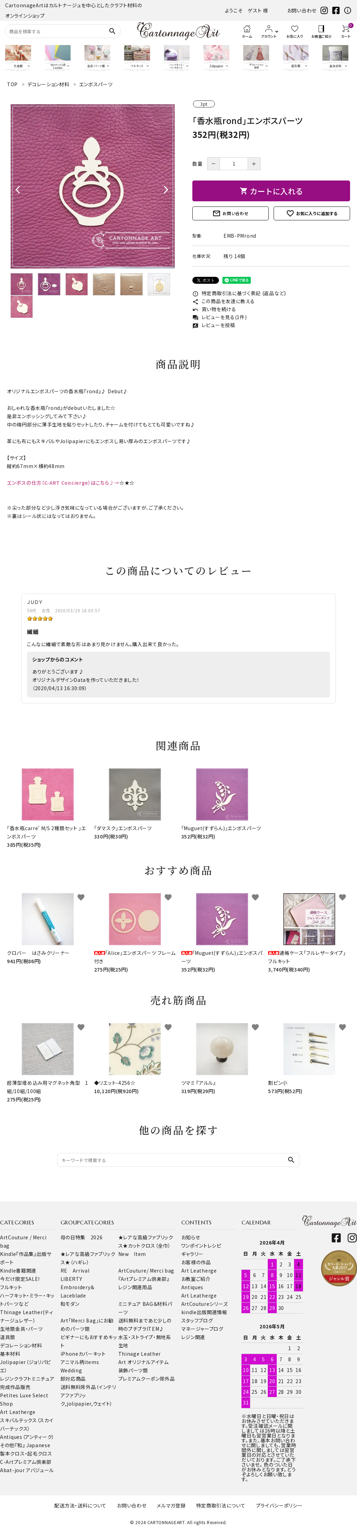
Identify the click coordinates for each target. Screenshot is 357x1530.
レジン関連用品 (135, 1287)
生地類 (7, 1328)
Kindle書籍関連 (18, 1270)
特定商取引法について (221, 1505)
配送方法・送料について (80, 1505)
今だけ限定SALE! (20, 1278)
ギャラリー (192, 1253)
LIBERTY (71, 1278)
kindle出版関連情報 (204, 1312)
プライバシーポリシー (279, 1505)
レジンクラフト (15, 1378)
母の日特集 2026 (82, 1237)
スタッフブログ (197, 1320)
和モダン (70, 1303)
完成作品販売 (15, 1386)
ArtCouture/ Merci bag (146, 1270)
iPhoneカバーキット (83, 1353)
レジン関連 (193, 1337)
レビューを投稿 (213, 325)
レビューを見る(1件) (219, 317)
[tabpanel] (92, 186)
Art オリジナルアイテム (143, 1361)
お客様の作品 (196, 1262)
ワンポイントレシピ (201, 1245)
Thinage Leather (139, 1353)
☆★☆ (127, 482)
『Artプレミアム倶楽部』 (144, 1278)
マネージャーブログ (202, 1328)
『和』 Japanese (32, 1445)
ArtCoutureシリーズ (204, 1303)
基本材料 (10, 1353)
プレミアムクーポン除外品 (146, 1378)
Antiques (192, 1287)
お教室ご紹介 (196, 1278)
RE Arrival (75, 1270)
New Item (132, 1253)
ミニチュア (43, 1378)
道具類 (7, 1337)
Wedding (71, 1370)
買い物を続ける (214, 309)
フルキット (11, 1287)
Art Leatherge (18, 1411)
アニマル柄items (80, 1361)
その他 (7, 1445)
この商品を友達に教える (223, 301)
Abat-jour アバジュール (27, 1470)
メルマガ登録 (171, 1505)
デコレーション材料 (21, 1345)
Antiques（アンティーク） (27, 1436)
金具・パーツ (29, 1328)
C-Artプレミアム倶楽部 (26, 1461)
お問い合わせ (302, 10)
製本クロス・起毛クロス (26, 1453)
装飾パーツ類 (133, 1370)
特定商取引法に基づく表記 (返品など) (239, 293)
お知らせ (190, 1237)
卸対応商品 (73, 1378)
